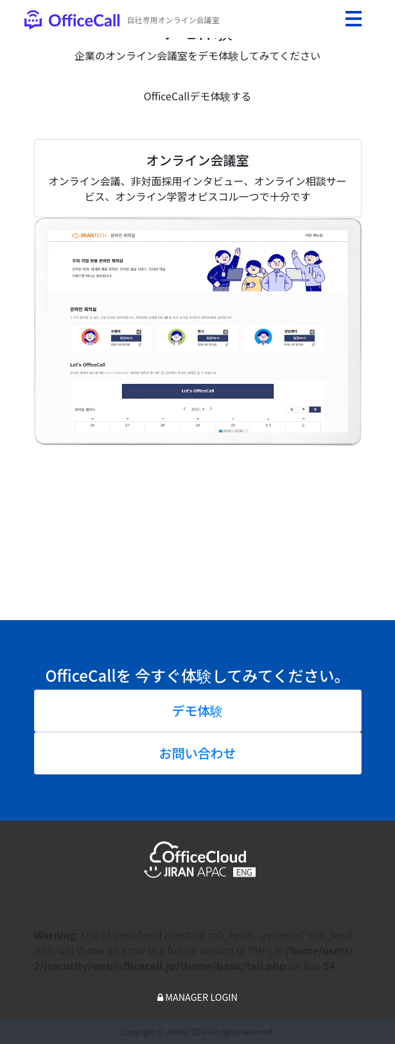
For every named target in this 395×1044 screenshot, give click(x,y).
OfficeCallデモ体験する (197, 96)
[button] (58, 364)
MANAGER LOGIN (197, 996)
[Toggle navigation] (353, 19)
